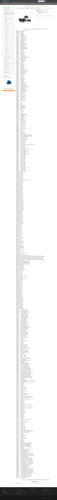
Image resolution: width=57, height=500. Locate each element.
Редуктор (39, 3)
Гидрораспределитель (23, 3)
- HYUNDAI (6, 30)
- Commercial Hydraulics (8, 18)
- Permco (5, 44)
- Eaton (5, 23)
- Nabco (5, 39)
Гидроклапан (29, 3)
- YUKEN (5, 55)
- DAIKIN (5, 20)
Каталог (20, 1)
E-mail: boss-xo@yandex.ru (19, 493)
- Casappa (6, 13)
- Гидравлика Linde (7, 56)
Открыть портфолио (9, 90)
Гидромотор (13, 3)
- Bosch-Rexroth (6, 58)
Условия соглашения (6, 492)
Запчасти (17, 3)
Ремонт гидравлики (44, 3)
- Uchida (5, 51)
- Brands (5, 11)
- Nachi (5, 41)
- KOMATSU (6, 37)
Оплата (24, 1)
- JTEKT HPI (6, 32)
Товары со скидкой (7, 72)
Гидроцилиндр (35, 3)
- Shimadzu (6, 46)
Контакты (35, 1)
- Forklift (5, 25)
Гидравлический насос (6, 3)
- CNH (5, 16)
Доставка (27, 1)
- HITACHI (6, 27)
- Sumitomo (6, 48)
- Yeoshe (5, 53)
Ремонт (31, 1)
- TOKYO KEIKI (6, 49)
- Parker (5, 42)
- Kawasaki (6, 34)
